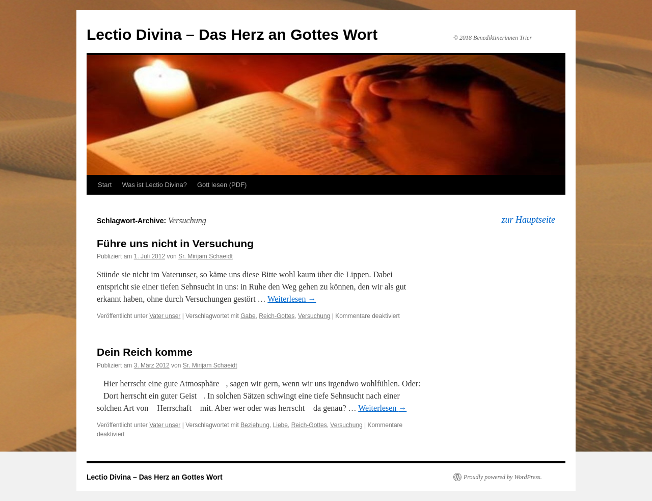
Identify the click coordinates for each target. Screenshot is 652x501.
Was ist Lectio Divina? (154, 185)
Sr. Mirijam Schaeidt (205, 256)
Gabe (247, 316)
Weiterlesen (291, 299)
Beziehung (254, 425)
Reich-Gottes (276, 316)
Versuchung (314, 316)
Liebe (280, 425)
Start (105, 185)
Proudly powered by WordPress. (503, 477)
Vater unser (164, 316)
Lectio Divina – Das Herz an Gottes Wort (232, 34)
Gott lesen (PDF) (222, 185)
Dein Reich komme (145, 352)
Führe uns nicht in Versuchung (175, 243)
